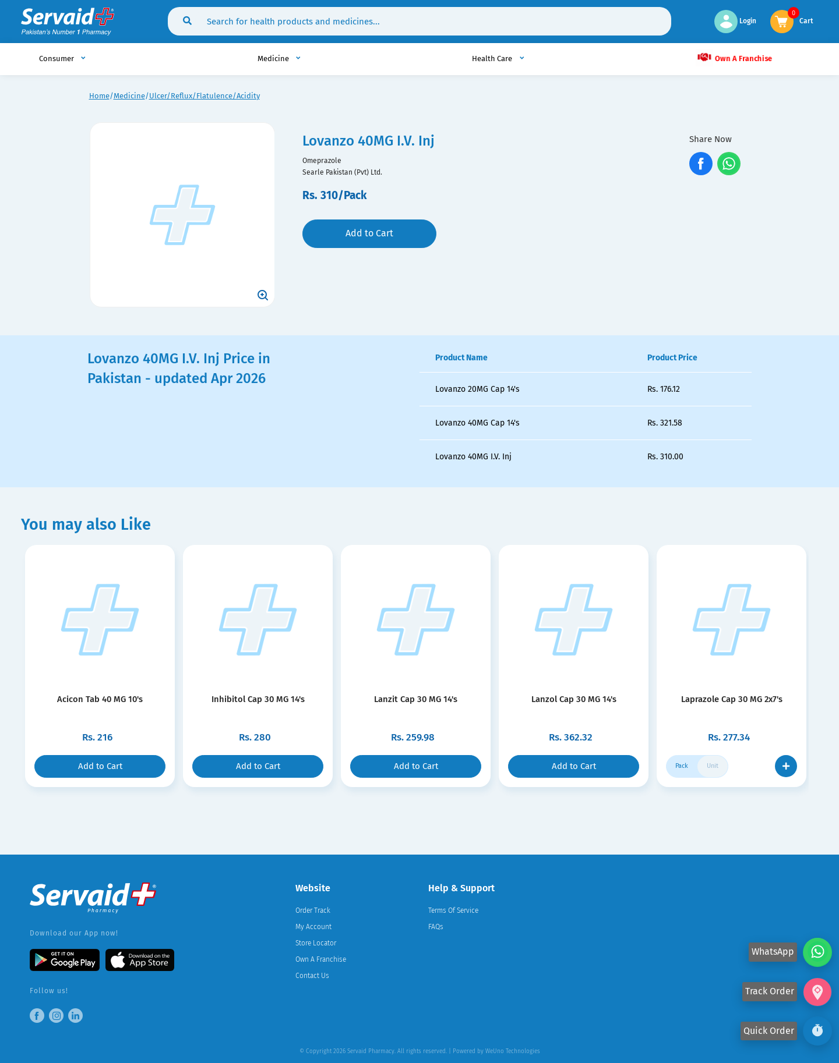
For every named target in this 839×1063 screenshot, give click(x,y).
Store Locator (315, 943)
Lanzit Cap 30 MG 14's (416, 699)
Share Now (710, 139)
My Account (313, 927)
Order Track (312, 910)
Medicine (129, 95)
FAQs (435, 927)
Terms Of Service (453, 910)
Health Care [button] (493, 58)
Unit (712, 766)
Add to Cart (369, 233)
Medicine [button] (274, 58)
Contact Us (312, 976)
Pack (681, 766)
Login (735, 21)
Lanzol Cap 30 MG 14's (573, 699)
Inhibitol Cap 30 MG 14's (258, 699)
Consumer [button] (57, 58)
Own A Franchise (734, 57)
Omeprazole (321, 161)
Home (99, 95)
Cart (806, 20)
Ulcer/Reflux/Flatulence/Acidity (204, 95)
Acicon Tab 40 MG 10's (100, 699)
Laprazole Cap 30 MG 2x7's (731, 699)
